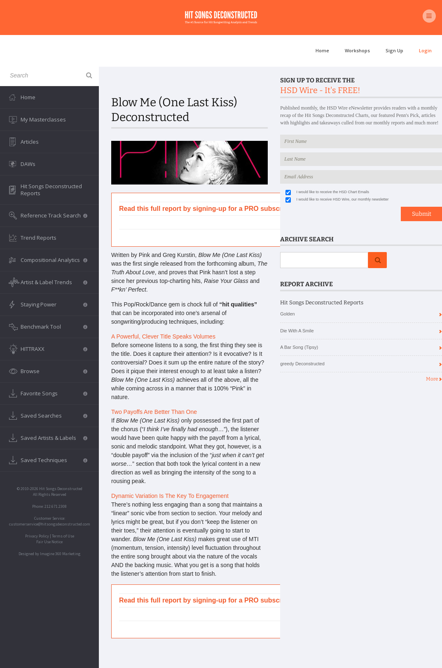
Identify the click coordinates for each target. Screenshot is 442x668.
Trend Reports (38, 237)
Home (322, 50)
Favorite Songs (54, 393)
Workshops (357, 50)
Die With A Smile (296, 330)
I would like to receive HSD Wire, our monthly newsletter (343, 199)
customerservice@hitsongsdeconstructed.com (49, 524)
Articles (30, 141)
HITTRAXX (54, 349)
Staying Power (54, 304)
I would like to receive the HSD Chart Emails (333, 192)
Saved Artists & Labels (54, 437)
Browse (54, 371)
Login (425, 50)
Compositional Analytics (54, 260)
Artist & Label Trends (54, 282)
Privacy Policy (37, 536)
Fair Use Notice (49, 541)
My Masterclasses (43, 119)
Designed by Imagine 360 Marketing (49, 553)
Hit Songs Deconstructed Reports (51, 189)
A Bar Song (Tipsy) (299, 347)
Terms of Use (63, 536)
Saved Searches (54, 415)
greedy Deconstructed (302, 363)
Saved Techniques (54, 460)
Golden (287, 313)
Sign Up (394, 50)
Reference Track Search (54, 215)
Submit (421, 213)
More (434, 379)
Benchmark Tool (54, 326)
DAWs (28, 164)
